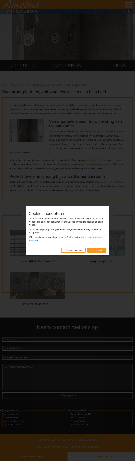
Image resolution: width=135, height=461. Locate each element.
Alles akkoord (97, 250)
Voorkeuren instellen (73, 250)
